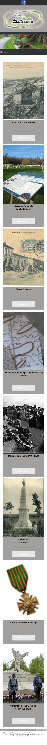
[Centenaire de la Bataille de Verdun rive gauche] (23, 674)
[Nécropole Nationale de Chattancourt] (23, 175)
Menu (6, 52)
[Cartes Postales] (23, 258)
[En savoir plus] (23, 138)
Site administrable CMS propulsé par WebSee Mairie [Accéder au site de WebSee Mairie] (25, 734)
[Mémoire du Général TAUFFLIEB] (23, 425)
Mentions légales (40, 730)
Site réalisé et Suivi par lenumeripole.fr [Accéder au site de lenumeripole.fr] (15, 733)
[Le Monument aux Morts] (23, 508)
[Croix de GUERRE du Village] (23, 591)
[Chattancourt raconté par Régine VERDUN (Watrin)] (23, 341)
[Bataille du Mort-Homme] (23, 91)
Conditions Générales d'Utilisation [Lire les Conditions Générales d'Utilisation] (23, 736)
